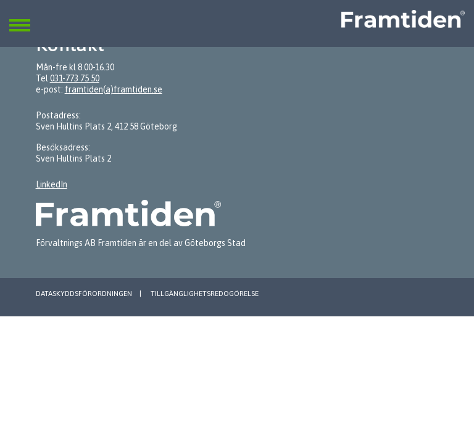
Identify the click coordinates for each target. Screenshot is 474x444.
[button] (19, 18)
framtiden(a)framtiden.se (113, 89)
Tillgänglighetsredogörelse (205, 293)
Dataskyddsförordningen (84, 293)
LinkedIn (51, 184)
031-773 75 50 (74, 78)
